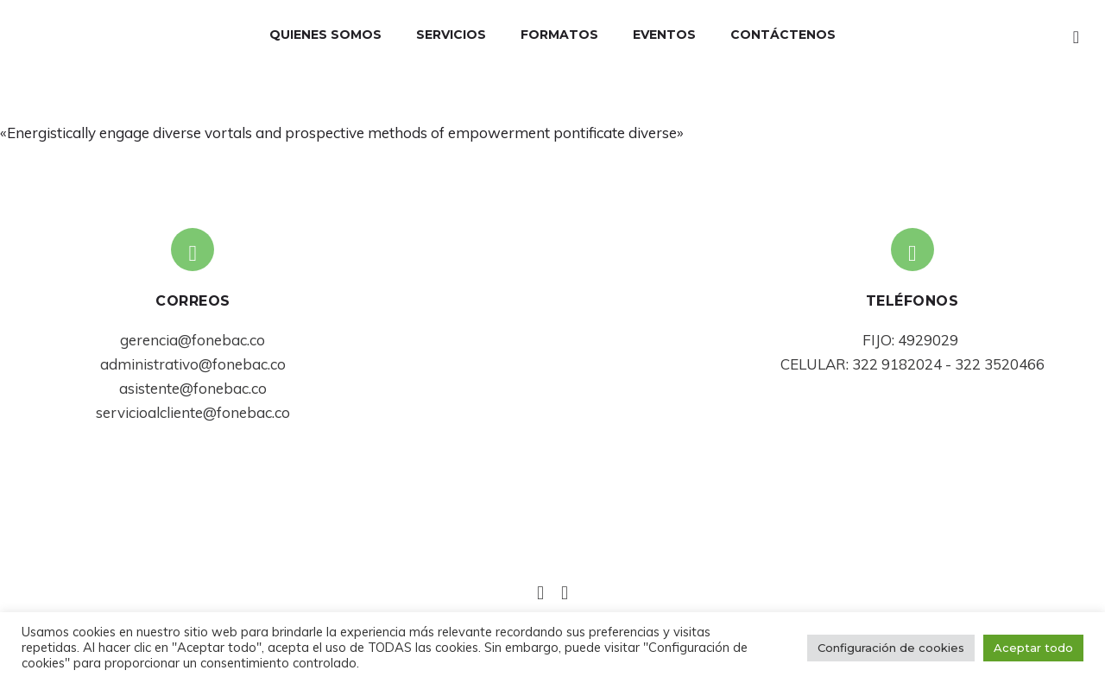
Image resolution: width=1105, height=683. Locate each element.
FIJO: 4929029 (912, 340)
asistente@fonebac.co (193, 388)
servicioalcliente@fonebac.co (193, 412)
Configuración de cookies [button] (891, 648)
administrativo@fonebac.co (193, 364)
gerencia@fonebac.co (192, 340)
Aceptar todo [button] (1033, 648)
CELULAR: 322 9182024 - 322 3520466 (912, 364)
